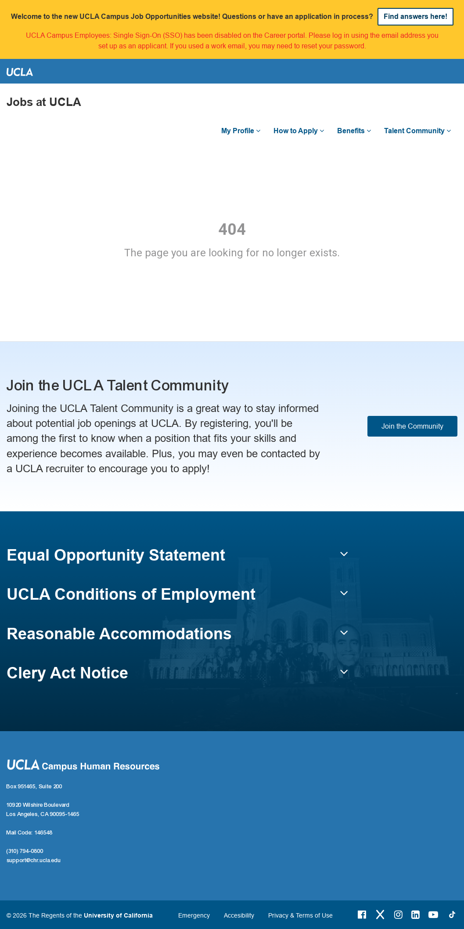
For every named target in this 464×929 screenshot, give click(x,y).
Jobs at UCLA (44, 102)
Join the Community (412, 426)
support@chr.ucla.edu (34, 860)
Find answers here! (415, 16)
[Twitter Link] (380, 914)
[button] (177, 559)
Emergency (194, 915)
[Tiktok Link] (452, 914)
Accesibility (239, 915)
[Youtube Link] (433, 914)
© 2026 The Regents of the (80, 915)
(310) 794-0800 (25, 851)
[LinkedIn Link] (415, 914)
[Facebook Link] (362, 914)
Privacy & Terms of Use (300, 915)
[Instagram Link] (398, 914)
